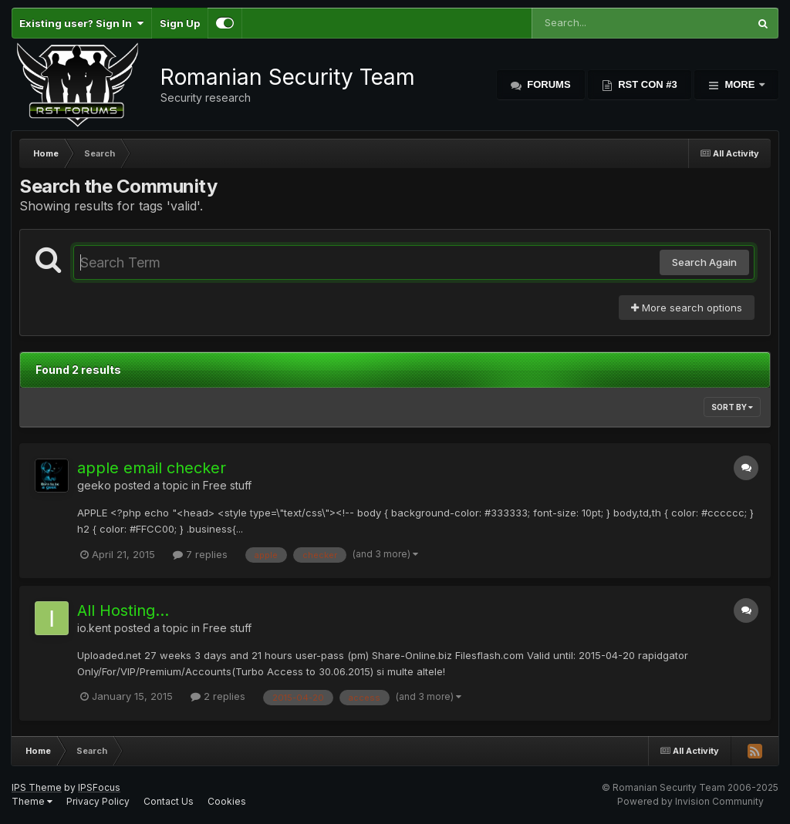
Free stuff (227, 485)
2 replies (218, 696)
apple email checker (151, 468)
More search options (686, 307)
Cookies (227, 801)
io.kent (94, 627)
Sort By (732, 407)
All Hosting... (123, 610)
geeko (94, 485)
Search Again (704, 262)
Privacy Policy (98, 801)
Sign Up (180, 23)
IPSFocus (99, 787)
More (740, 84)
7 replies (200, 554)
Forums (548, 84)
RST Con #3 (646, 84)
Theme (32, 801)
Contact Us (168, 801)
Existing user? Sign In (81, 23)
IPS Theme (37, 787)
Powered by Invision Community (690, 801)
